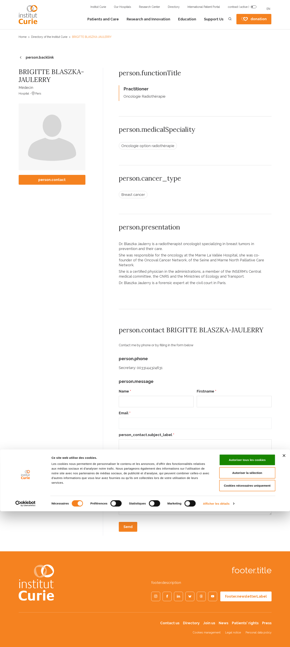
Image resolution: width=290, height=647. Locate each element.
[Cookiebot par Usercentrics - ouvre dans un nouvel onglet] (25, 639)
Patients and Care (103, 19)
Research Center (149, 6)
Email (125, 413)
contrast (238, 6)
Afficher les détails (216, 639)
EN (268, 8)
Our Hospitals (122, 6)
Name (125, 391)
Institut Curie (98, 6)
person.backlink (36, 57)
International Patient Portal (204, 6)
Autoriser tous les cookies (247, 595)
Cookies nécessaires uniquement (247, 621)
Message (128, 456)
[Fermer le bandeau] (284, 591)
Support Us (213, 19)
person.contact (52, 180)
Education (187, 19)
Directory (174, 6)
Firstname (206, 391)
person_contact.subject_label (146, 435)
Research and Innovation (148, 19)
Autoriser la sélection (247, 608)
